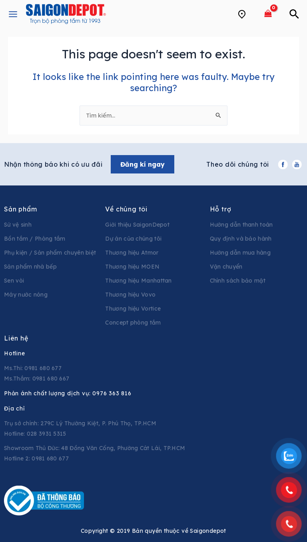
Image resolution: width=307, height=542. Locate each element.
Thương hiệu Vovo (130, 294)
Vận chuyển (226, 266)
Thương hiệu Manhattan (138, 280)
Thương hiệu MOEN (132, 266)
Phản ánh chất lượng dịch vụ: (68, 393)
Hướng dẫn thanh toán (241, 224)
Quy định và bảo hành (241, 238)
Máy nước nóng (26, 294)
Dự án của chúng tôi (133, 238)
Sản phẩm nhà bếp (30, 266)
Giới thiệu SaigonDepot (137, 224)
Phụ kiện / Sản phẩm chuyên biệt (50, 252)
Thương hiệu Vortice (133, 308)
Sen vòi (14, 280)
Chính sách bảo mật (237, 280)
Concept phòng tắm (133, 322)
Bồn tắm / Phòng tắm (35, 238)
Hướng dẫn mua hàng (240, 252)
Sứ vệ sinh (18, 224)
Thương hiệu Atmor (131, 252)
